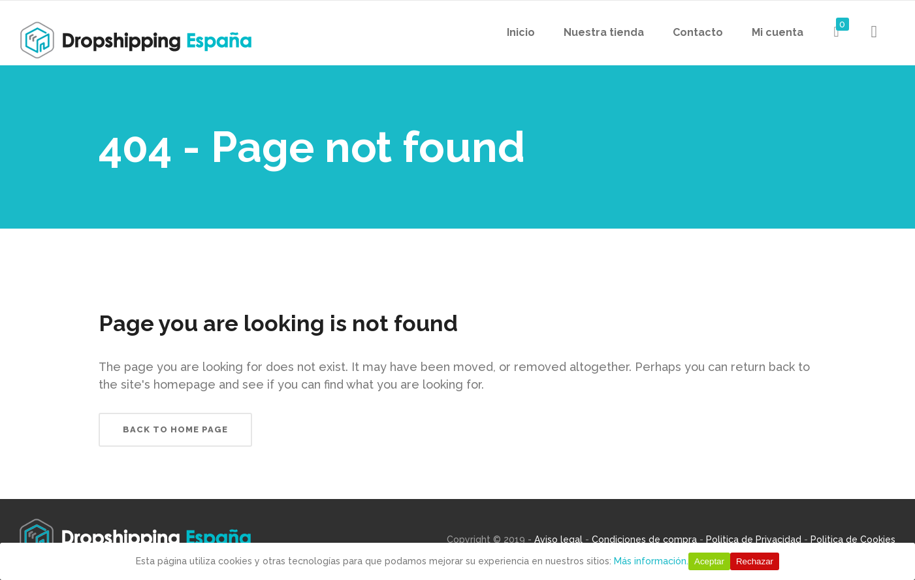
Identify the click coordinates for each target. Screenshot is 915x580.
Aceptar (709, 561)
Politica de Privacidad (753, 539)
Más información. (651, 561)
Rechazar (754, 561)
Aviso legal (558, 539)
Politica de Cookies (853, 539)
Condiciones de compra (644, 539)
